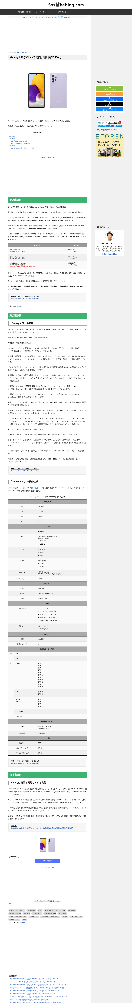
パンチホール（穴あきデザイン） (50, 917)
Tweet (10, 904)
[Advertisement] (47, 34)
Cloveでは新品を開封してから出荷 (22, 149)
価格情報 (12, 137)
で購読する (110, 88)
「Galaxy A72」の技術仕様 (20, 144)
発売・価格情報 (22, 923)
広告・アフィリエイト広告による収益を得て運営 (47, 17)
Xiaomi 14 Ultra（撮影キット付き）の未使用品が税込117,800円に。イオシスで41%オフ (38, 998)
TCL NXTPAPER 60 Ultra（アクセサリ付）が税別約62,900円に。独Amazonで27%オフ (38, 986)
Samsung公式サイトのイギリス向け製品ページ (25, 489)
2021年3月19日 (22, 53)
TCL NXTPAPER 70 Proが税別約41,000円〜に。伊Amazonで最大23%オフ (34, 980)
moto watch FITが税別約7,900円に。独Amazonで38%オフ (29, 1001)
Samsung (27, 914)
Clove (18, 307)
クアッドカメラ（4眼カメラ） (17, 917)
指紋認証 (64, 917)
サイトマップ (40, 12)
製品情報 (12, 140)
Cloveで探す (47, 862)
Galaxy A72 (72, 911)
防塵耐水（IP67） (14, 920)
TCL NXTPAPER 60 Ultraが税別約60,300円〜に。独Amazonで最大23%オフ (34, 992)
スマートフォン (33, 917)
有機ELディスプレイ (76, 917)
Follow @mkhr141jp (109, 254)
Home (12, 12)
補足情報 (12, 147)
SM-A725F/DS (37, 914)
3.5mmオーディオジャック (17, 911)
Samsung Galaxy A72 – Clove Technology (25, 299)
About (51, 12)
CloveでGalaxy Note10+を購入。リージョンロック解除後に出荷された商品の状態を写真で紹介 (42, 829)
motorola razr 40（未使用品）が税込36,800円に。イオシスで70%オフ (32, 983)
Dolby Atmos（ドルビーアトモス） (55, 911)
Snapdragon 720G (50, 914)
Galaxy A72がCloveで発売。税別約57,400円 (35, 57)
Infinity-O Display (15, 914)
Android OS (31, 911)
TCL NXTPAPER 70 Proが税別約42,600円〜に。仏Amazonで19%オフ (32, 995)
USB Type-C (62, 914)
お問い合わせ (61, 12)
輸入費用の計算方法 (24, 12)
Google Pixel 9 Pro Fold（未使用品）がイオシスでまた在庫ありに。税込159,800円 (37, 989)
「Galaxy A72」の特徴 (19, 142)
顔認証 (24, 920)
